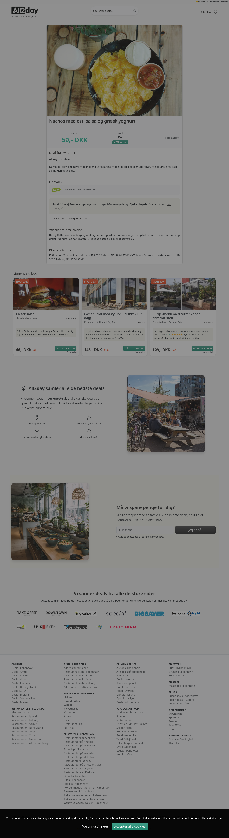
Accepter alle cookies (130, 826)
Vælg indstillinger (95, 826)
